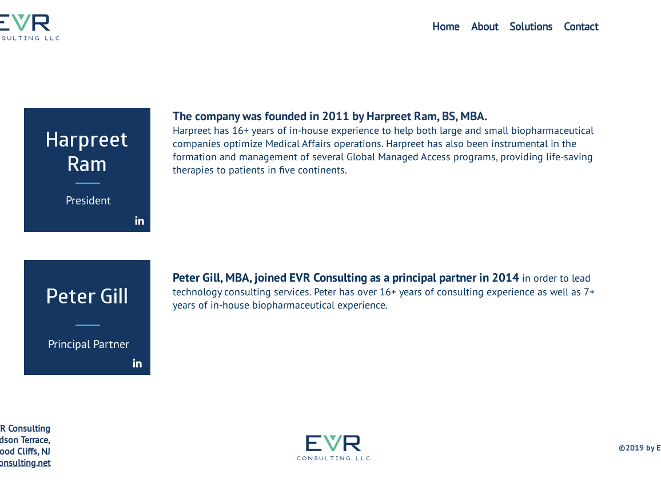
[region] (87, 170)
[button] (531, 26)
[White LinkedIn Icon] (139, 220)
